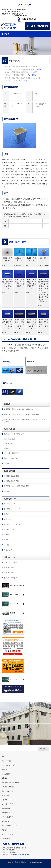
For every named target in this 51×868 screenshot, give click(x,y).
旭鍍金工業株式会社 (22, 862)
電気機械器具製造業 (11, 476)
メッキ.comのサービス (9, 765)
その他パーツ (9, 463)
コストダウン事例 (10, 562)
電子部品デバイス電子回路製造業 (16, 486)
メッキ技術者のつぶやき (9, 825)
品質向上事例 (9, 573)
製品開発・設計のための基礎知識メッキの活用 (21, 414)
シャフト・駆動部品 (11, 453)
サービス (4, 716)
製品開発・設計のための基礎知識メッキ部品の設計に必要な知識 (25, 420)
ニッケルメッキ (9, 504)
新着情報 (4, 736)
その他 (6, 491)
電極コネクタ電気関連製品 (14, 434)
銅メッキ (7, 534)
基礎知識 (4, 711)
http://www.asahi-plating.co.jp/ (20, 854)
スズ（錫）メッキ (10, 519)
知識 (3, 756)
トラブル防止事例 (10, 578)
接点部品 (7, 448)
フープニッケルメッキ (12, 509)
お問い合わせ (6, 838)
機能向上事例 (9, 567)
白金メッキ (8, 550)
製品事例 (4, 721)
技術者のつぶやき (7, 731)
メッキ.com (25, 4)
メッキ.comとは (7, 761)
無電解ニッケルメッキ (12, 524)
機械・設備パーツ (10, 458)
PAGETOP (44, 749)
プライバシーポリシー (9, 834)
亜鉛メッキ (8, 514)
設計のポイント (7, 726)
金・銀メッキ (9, 529)
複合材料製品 (8, 443)
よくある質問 (6, 774)
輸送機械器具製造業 (11, 481)
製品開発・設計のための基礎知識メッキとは (20, 409)
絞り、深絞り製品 (17, 242)
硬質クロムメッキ (10, 540)
